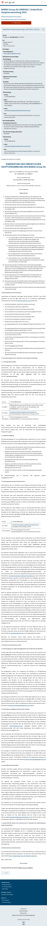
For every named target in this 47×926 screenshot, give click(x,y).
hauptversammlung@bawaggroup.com (19, 705)
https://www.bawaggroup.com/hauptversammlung (23, 856)
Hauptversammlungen (7, 894)
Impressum (23, 909)
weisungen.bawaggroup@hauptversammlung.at (22, 576)
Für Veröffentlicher (7, 887)
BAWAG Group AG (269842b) (25, 868)
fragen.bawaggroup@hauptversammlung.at (18, 817)
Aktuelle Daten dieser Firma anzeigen (11, 16)
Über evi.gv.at (5, 900)
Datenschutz (23, 913)
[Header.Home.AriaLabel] (7, 2)
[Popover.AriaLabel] (43, 29)
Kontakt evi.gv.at (6, 902)
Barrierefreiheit (23, 911)
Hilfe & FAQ (5, 889)
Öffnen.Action (16, 23)
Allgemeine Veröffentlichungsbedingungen (23, 915)
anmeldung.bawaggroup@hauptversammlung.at (17, 110)
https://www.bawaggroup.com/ (12, 53)
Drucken (5, 873)
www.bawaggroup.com (24, 301)
